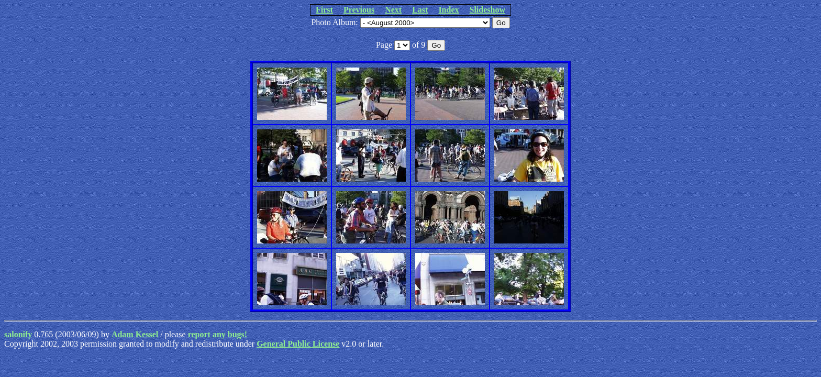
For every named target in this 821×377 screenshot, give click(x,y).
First (324, 9)
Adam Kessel (135, 334)
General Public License (298, 343)
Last (420, 9)
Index (448, 9)
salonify (18, 334)
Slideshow (487, 9)
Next (393, 9)
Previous (358, 9)
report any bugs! (218, 334)
